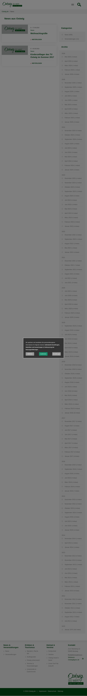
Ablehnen (29, 354)
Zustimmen (43, 354)
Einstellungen (56, 354)
